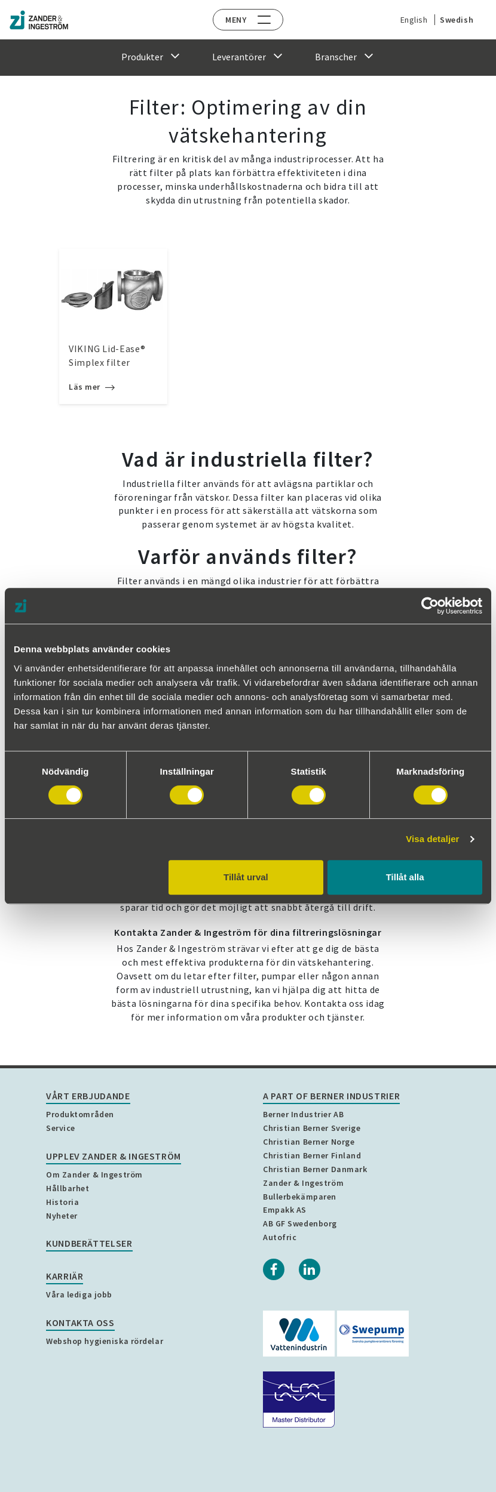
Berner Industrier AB (303, 1114)
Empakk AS (285, 1209)
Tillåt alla (405, 877)
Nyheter (62, 1215)
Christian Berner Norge (308, 1141)
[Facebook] (273, 1269)
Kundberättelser (89, 1243)
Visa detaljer (432, 839)
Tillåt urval (245, 877)
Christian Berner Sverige (311, 1128)
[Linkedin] (309, 1269)
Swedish (453, 19)
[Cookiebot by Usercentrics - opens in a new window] (430, 606)
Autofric (279, 1237)
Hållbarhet (68, 1188)
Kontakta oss (80, 1322)
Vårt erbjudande (88, 1096)
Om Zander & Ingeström (94, 1174)
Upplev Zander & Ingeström (113, 1156)
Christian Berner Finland (312, 1155)
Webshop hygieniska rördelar (104, 1341)
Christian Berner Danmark (315, 1169)
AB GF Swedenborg (300, 1223)
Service (60, 1128)
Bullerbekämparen (299, 1196)
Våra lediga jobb (79, 1294)
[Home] (39, 20)
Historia (62, 1202)
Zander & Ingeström (303, 1182)
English (411, 19)
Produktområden (80, 1114)
